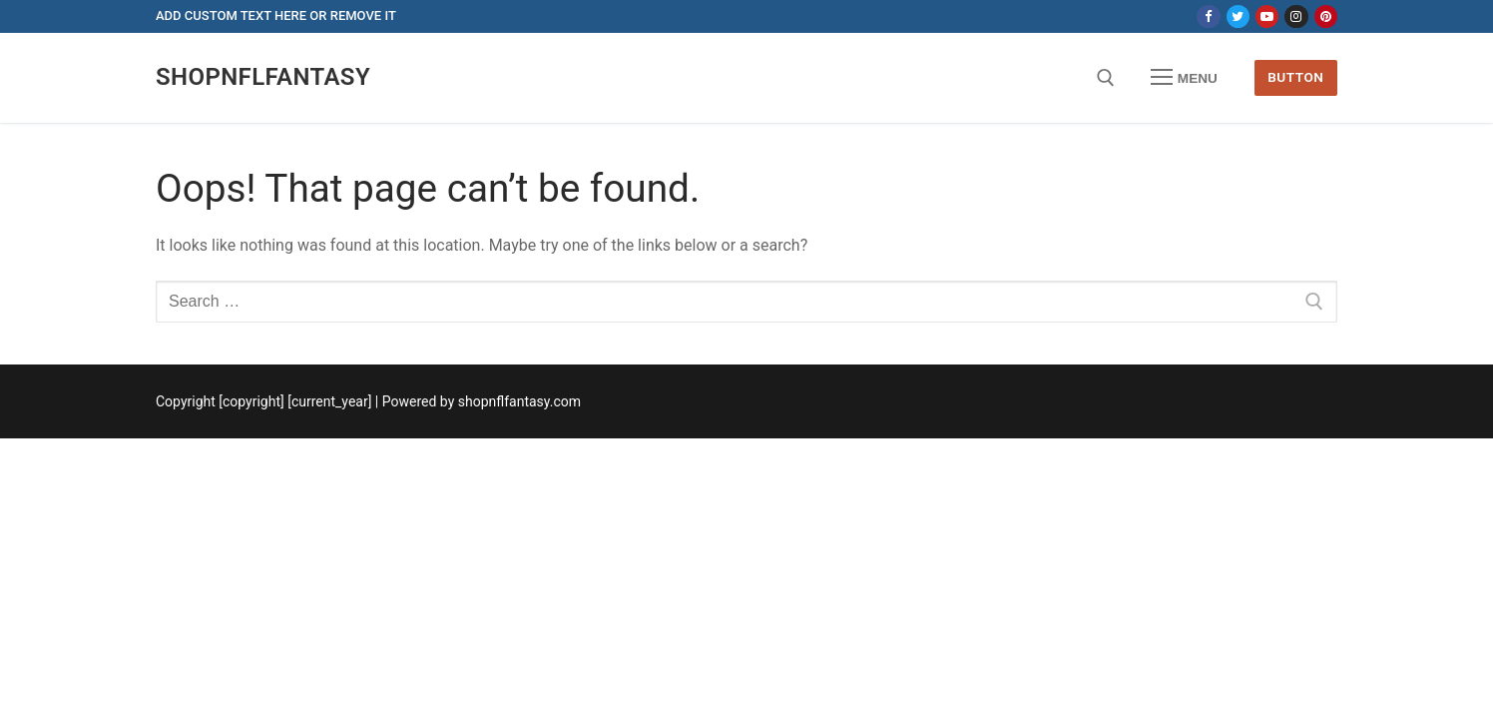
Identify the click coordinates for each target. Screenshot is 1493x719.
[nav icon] (1185, 78)
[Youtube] (1266, 16)
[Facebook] (1208, 16)
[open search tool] (1106, 78)
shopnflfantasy (263, 77)
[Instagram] (1295, 16)
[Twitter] (1238, 16)
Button (1295, 77)
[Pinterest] (1325, 16)
